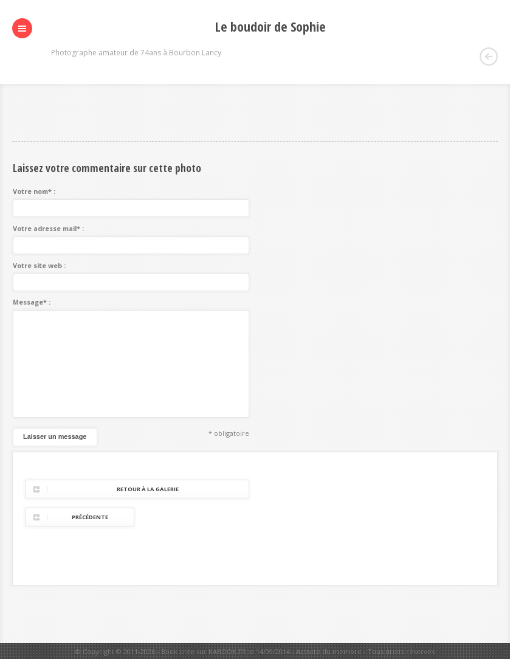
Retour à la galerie (148, 489)
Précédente (90, 517)
